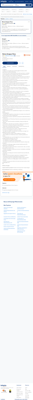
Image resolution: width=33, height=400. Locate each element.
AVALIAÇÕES (14, 66)
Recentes (7, 18)
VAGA (4, 66)
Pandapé (26, 393)
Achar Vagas (11, 1)
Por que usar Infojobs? (19, 390)
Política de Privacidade (27, 397)
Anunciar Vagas (27, 390)
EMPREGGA (10, 23)
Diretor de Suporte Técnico (9, 226)
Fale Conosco (19, 397)
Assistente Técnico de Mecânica (10, 216)
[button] (29, 5)
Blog (31, 1)
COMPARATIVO (21, 66)
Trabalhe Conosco (20, 391)
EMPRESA (9, 66)
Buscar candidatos (28, 392)
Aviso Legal (27, 395)
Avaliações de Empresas (19, 1)
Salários (26, 1)
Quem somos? (19, 387)
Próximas (11, 18)
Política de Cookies (20, 393)
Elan (5, 40)
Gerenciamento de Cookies (20, 395)
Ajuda (26, 387)
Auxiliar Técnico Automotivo (22, 216)
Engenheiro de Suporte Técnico (10, 213)
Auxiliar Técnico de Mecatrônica (10, 224)
